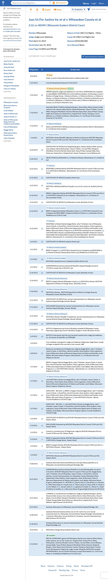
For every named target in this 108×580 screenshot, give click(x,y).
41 (81, 100)
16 (42, 367)
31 (42, 228)
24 (53, 98)
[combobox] (88, 9)
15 (79, 96)
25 (42, 280)
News (43, 566)
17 (42, 353)
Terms (82, 570)
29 (42, 249)
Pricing (68, 566)
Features (51, 566)
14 (42, 395)
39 (42, 150)
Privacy (75, 570)
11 (42, 425)
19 (42, 329)
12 (42, 419)
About (76, 566)
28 (84, 98)
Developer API (86, 566)
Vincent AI (52, 570)
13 (73, 397)
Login (93, 3)
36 (42, 178)
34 (42, 195)
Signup (86, 3)
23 (42, 300)
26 (42, 273)
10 (42, 432)
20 (42, 324)
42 (42, 113)
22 (42, 307)
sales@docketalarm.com (12, 29)
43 (52, 78)
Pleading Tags (64, 570)
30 (42, 242)
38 (42, 159)
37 (42, 169)
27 (42, 267)
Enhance (60, 566)
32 (42, 211)
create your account (12, 31)
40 (64, 100)
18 (42, 336)
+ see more (7, 91)
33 (42, 202)
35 (47, 100)
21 (95, 96)
